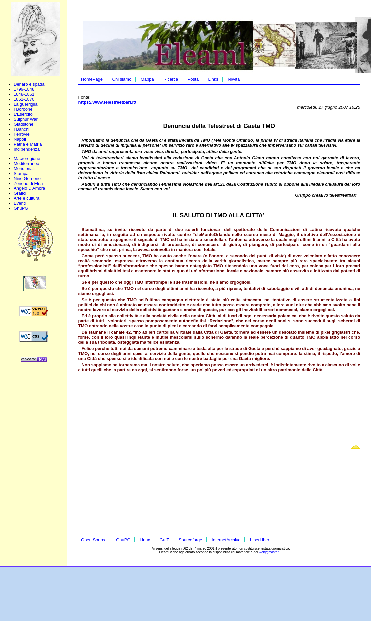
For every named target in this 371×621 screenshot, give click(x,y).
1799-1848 (24, 89)
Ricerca (170, 79)
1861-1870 (24, 99)
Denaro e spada (29, 84)
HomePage (92, 79)
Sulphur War (26, 119)
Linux (145, 539)
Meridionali (24, 168)
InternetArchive (226, 539)
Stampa (21, 173)
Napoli (20, 139)
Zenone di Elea (28, 183)
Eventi (20, 203)
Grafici (20, 193)
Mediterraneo (26, 163)
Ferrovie (22, 134)
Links (213, 79)
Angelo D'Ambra (29, 188)
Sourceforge (190, 539)
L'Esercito (23, 114)
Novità (234, 79)
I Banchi (21, 129)
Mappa (147, 79)
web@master (269, 552)
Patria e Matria (28, 144)
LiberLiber (259, 539)
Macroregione (27, 158)
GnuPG (21, 208)
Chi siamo (122, 79)
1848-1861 (24, 94)
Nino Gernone (27, 178)
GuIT (164, 539)
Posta (193, 79)
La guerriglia (26, 104)
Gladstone (23, 124)
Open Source (94, 539)
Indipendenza (27, 149)
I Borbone (23, 109)
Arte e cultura (26, 198)
